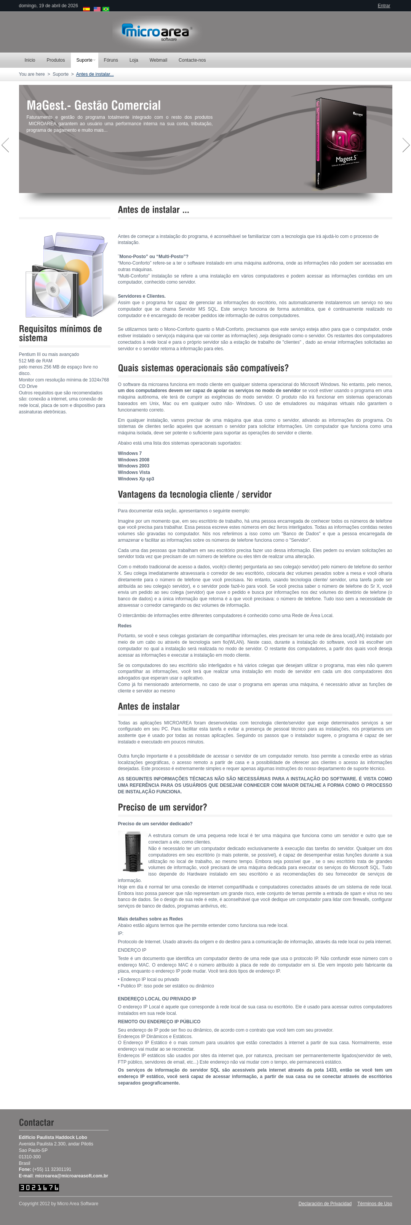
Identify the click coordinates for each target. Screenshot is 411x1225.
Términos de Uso (374, 1203)
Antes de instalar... (95, 74)
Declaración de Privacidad (325, 1203)
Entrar (384, 5)
